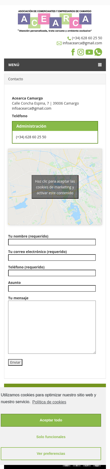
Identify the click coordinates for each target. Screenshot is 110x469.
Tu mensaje (52, 325)
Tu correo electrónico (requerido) (52, 254)
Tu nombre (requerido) (52, 239)
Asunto (52, 285)
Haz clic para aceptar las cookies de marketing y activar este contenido (55, 187)
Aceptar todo (51, 420)
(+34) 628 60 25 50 (31, 136)
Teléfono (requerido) (52, 270)
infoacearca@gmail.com (82, 43)
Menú (55, 64)
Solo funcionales (51, 437)
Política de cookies (49, 402)
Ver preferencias (51, 454)
